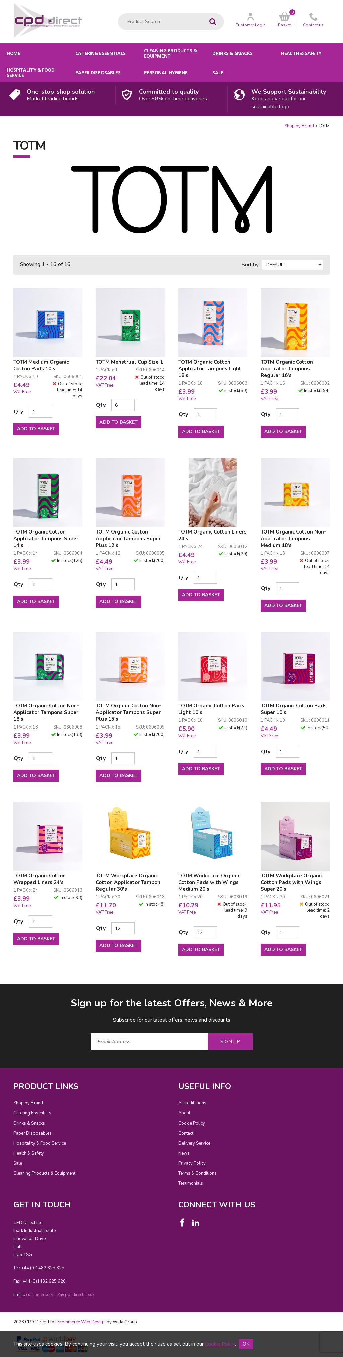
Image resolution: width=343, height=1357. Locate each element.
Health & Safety (301, 53)
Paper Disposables (98, 72)
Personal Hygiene (166, 72)
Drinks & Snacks (232, 53)
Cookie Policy (191, 1123)
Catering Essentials (100, 53)
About (184, 1113)
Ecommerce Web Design (81, 1322)
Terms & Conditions (197, 1173)
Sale (217, 72)
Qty (18, 411)
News (184, 1153)
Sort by (250, 264)
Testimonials (190, 1183)
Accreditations (192, 1103)
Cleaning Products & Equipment (170, 53)
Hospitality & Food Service (30, 72)
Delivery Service (194, 1143)
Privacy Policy (192, 1163)
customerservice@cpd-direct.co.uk (60, 1295)
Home (13, 53)
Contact (185, 1133)
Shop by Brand (299, 126)
